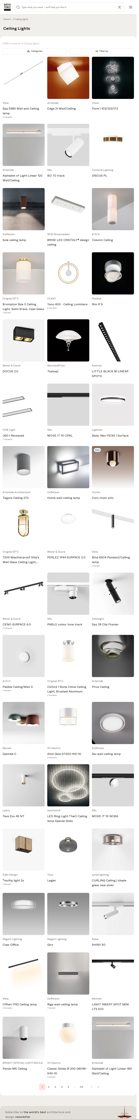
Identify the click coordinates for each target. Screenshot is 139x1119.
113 (81, 1087)
